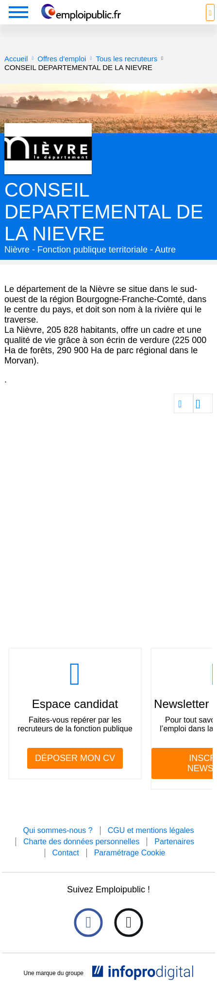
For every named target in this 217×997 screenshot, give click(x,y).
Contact (65, 853)
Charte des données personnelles (81, 841)
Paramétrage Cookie (130, 853)
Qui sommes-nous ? (57, 830)
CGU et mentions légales (151, 830)
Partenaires (174, 841)
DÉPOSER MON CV (75, 758)
